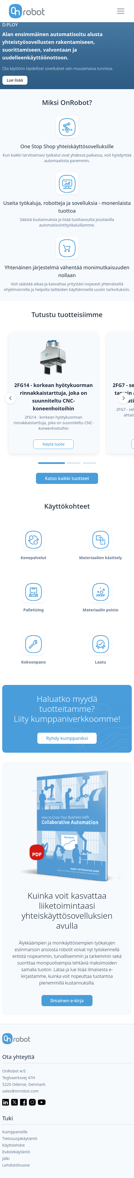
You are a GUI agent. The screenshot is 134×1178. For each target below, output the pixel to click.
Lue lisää (15, 80)
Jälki (5, 1158)
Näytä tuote (53, 444)
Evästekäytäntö (16, 1151)
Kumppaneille (15, 1131)
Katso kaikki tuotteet (67, 478)
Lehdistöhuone (16, 1165)
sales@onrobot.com (20, 1091)
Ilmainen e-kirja (67, 1001)
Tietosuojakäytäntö (19, 1138)
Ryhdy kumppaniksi (67, 738)
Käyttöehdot (13, 1145)
